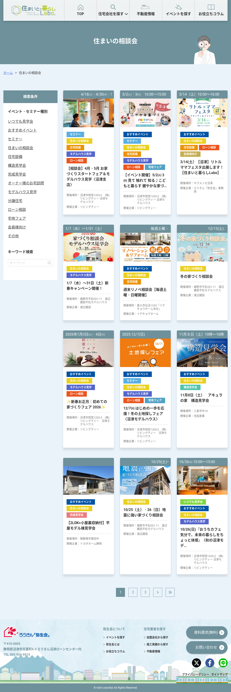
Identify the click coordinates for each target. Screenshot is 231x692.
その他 (13, 236)
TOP (80, 14)
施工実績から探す (157, 644)
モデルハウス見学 (22, 192)
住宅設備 (15, 157)
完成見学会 (17, 174)
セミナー (15, 139)
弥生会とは (113, 644)
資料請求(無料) (206, 632)
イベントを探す (178, 14)
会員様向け (17, 227)
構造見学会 (17, 165)
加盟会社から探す (157, 637)
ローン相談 (17, 209)
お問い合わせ (206, 647)
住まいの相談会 (20, 148)
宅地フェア (17, 218)
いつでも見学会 (20, 121)
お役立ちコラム (211, 14)
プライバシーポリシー (195, 674)
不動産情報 (146, 14)
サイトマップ (219, 674)
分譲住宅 (15, 201)
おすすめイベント (22, 130)
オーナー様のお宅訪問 (26, 183)
